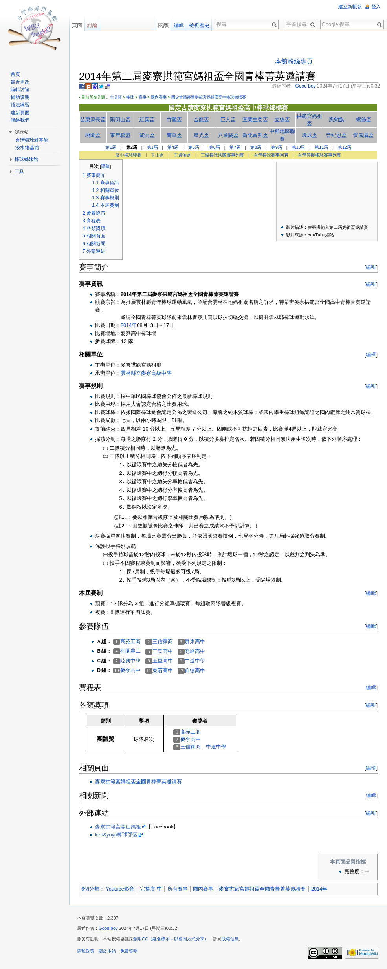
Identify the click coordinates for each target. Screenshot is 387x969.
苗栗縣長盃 (93, 119)
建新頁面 (20, 112)
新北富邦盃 (255, 135)
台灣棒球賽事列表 (271, 155)
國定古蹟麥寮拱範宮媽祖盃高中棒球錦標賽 (208, 97)
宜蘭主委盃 (255, 119)
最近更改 (20, 82)
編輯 (371, 267)
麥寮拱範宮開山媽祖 (118, 827)
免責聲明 (129, 951)
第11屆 (321, 147)
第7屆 (235, 147)
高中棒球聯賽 (128, 155)
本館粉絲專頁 (294, 61)
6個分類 (90, 889)
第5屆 (193, 147)
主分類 (116, 97)
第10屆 (298, 147)
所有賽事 (177, 889)
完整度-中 (151, 889)
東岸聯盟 (120, 135)
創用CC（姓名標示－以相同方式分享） (171, 938)
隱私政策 (85, 951)
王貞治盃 (182, 155)
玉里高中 (162, 661)
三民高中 (162, 651)
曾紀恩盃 (336, 135)
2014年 (129, 325)
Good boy (108, 928)
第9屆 (276, 147)
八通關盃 (228, 135)
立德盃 (282, 119)
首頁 (15, 74)
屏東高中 (195, 641)
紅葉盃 (147, 119)
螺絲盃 (363, 119)
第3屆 (152, 147)
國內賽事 (159, 97)
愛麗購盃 (363, 135)
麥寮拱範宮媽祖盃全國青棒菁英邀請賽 (138, 782)
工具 (19, 171)
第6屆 (214, 147)
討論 (92, 25)
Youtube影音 (120, 889)
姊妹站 (22, 132)
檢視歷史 (199, 25)
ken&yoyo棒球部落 (116, 835)
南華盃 (174, 135)
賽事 (143, 97)
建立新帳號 (350, 6)
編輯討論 (20, 89)
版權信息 (230, 938)
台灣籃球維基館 (31, 140)
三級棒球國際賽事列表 (222, 155)
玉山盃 (157, 155)
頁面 (77, 25)
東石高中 (162, 670)
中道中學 (195, 661)
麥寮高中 (130, 670)
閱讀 (163, 25)
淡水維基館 (27, 147)
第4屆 (172, 147)
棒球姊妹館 (26, 159)
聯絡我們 (20, 120)
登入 (376, 6)
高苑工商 (130, 641)
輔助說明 (20, 97)
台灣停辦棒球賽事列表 (319, 155)
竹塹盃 (174, 119)
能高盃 (147, 135)
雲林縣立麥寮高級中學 (146, 373)
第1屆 (110, 147)
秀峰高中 (195, 651)
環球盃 (309, 135)
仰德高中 (195, 670)
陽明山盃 (120, 119)
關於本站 (107, 951)
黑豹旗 (336, 119)
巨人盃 (228, 119)
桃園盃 (93, 135)
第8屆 (255, 147)
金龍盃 (201, 119)
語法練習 (20, 105)
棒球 (130, 97)
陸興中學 (130, 661)
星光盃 (201, 135)
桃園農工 (130, 651)
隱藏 (105, 166)
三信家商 (162, 641)
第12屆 (344, 147)
